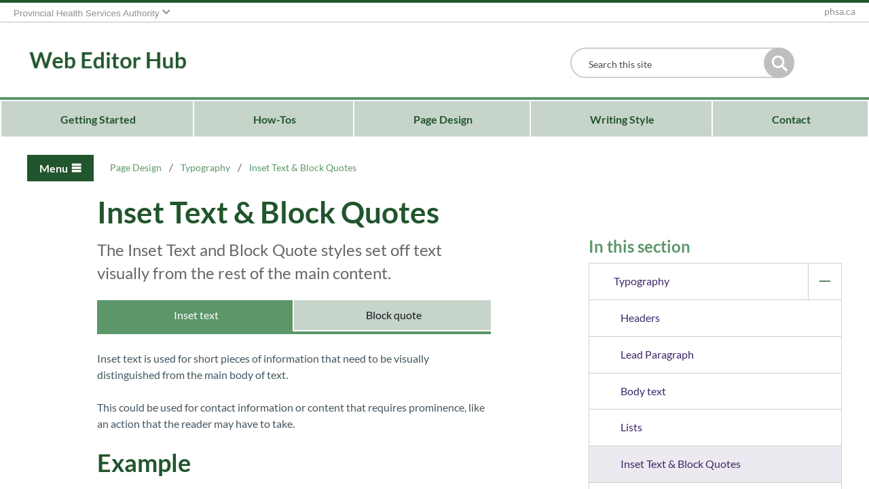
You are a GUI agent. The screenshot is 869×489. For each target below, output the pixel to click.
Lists (631, 426)
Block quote (393, 314)
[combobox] (670, 64)
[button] (779, 63)
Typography (727, 282)
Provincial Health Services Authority (87, 13)
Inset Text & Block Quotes (681, 463)
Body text (643, 390)
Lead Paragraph (657, 354)
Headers (640, 317)
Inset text (195, 314)
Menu (53, 168)
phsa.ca (839, 11)
